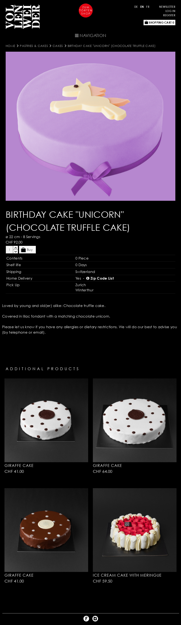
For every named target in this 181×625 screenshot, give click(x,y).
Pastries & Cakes (34, 46)
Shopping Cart (159, 22)
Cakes (58, 46)
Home (10, 46)
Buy (27, 249)
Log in (170, 11)
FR (147, 6)
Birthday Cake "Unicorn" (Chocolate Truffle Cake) (112, 46)
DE (136, 6)
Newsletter (167, 6)
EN (142, 6)
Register (169, 15)
